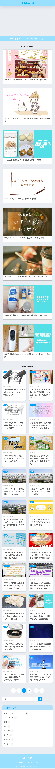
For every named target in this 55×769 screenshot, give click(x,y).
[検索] (40, 699)
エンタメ (9, 744)
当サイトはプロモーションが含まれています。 (27, 39)
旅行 (5, 471)
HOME (27, 759)
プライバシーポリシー (32, 763)
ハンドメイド (10, 718)
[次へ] (41, 690)
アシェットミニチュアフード (16, 713)
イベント (33, 372)
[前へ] (13, 690)
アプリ (8, 735)
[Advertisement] (27, 21)
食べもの (33, 535)
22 (36, 691)
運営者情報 (19, 763)
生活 (5, 372)
